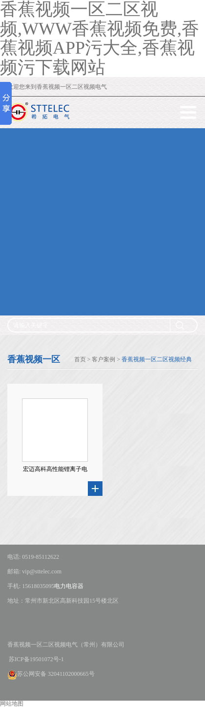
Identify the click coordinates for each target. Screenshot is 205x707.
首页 (80, 359)
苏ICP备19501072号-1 (35, 659)
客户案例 (103, 359)
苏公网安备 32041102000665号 (51, 673)
